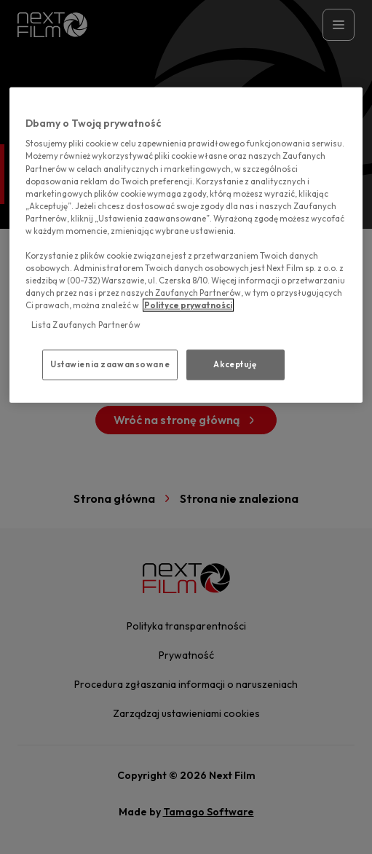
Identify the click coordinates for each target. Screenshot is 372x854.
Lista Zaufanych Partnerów (86, 325)
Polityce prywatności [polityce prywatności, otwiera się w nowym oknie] (188, 305)
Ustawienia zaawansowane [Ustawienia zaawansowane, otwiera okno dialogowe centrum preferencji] (110, 364)
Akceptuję (234, 364)
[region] (186, 244)
